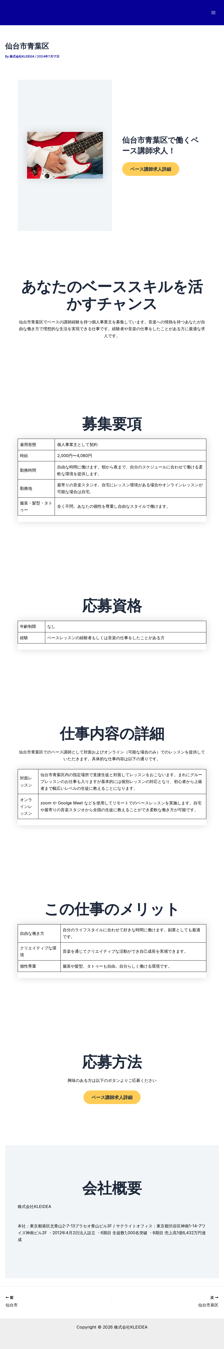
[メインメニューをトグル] (213, 12)
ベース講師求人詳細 (150, 169)
